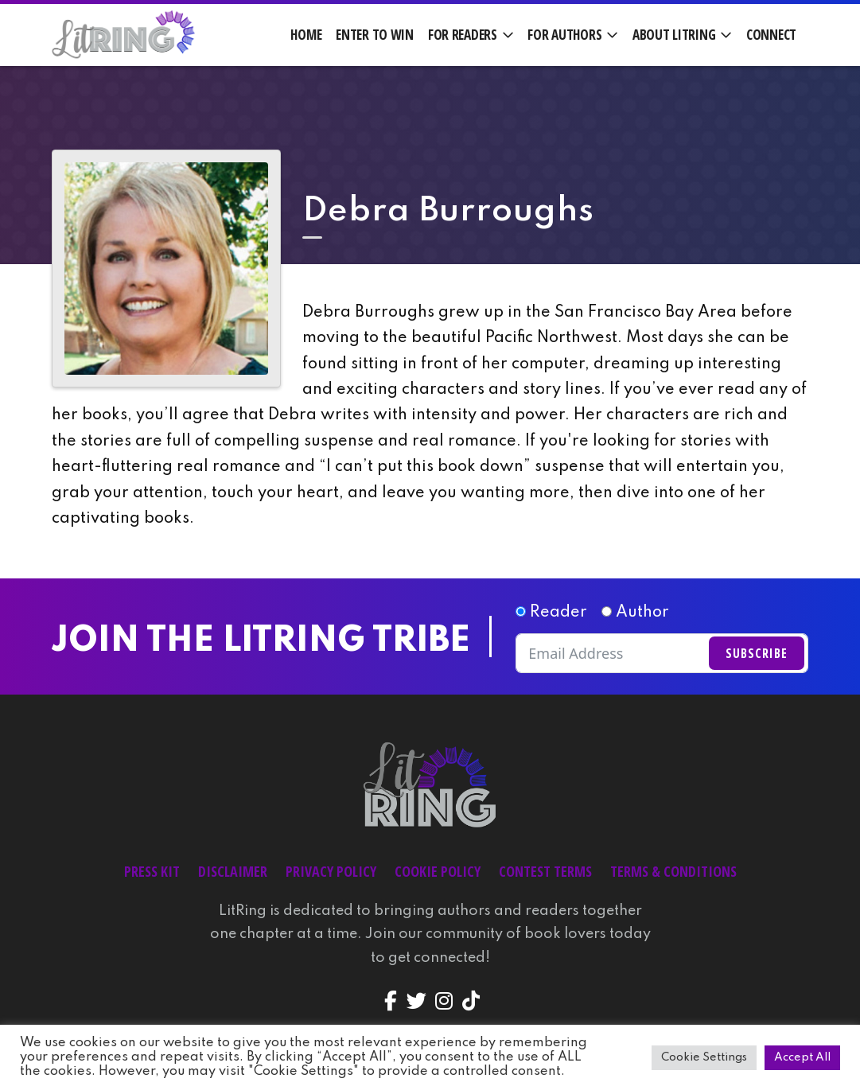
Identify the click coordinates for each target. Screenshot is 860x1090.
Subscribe (757, 653)
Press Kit (152, 871)
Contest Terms (545, 871)
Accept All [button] (802, 1057)
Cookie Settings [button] (704, 1057)
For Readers (462, 34)
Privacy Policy (331, 871)
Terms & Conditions (673, 871)
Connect (771, 34)
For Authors (564, 34)
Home (305, 34)
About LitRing (673, 34)
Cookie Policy (438, 871)
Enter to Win (375, 34)
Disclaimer (232, 871)
